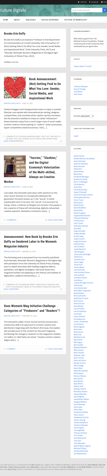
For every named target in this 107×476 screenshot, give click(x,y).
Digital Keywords (50, 20)
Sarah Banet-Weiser (81, 399)
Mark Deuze (78, 332)
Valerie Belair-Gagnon (82, 446)
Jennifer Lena (79, 259)
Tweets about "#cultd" (83, 66)
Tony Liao (77, 440)
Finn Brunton (79, 220)
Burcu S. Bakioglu (81, 182)
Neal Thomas (79, 352)
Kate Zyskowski (80, 295)
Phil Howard (78, 373)
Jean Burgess (79, 252)
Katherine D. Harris (81, 298)
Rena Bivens (78, 381)
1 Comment (10, 349)
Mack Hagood (79, 327)
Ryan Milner (78, 383)
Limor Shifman (79, 316)
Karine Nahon (79, 293)
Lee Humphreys (80, 311)
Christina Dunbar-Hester (83, 195)
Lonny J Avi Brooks (81, 321)
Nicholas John (79, 355)
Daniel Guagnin (80, 213)
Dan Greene (78, 202)
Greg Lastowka (79, 231)
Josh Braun (78, 91)
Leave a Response (11, 141)
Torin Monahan (79, 443)
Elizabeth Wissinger (81, 177)
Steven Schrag (79, 420)
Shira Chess (78, 409)
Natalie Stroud (80, 363)
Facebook (93, 2)
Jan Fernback (79, 246)
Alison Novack (79, 166)
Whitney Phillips (80, 448)
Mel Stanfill (78, 345)
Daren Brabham (80, 208)
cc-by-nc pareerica (67, 467)
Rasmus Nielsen (80, 376)
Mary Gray (77, 334)
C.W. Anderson (79, 184)
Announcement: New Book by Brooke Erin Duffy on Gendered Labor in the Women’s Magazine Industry (31, 241)
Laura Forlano (79, 308)
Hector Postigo (80, 89)
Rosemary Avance (80, 391)
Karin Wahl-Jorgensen (82, 290)
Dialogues (31, 20)
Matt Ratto (78, 340)
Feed (104, 2)
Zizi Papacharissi (80, 453)
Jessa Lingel (78, 262)
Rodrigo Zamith (80, 389)
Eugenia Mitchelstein (82, 215)
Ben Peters (78, 174)
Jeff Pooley (78, 285)
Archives (77, 116)
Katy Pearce (78, 301)
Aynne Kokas (79, 171)
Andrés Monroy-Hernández (84, 158)
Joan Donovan (79, 270)
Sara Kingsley (79, 396)
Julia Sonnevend (80, 288)
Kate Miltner (79, 306)
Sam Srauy (78, 94)
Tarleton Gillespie (81, 86)
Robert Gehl (78, 386)
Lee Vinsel (78, 314)
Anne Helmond (79, 161)
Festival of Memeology (75, 20)
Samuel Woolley (80, 394)
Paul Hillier (78, 368)
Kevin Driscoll (79, 303)
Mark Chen (78, 329)
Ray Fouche (78, 378)
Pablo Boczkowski (81, 371)
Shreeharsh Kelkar (81, 412)
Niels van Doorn (80, 360)
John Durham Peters (82, 272)
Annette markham (81, 164)
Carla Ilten (78, 187)
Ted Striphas (79, 428)
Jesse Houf (78, 265)
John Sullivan (79, 275)
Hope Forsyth (79, 239)
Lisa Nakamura (79, 319)
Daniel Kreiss (79, 205)
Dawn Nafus (78, 210)
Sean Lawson (79, 415)
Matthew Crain (79, 337)
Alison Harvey (79, 156)
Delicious (12, 469)
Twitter (82, 2)
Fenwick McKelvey (81, 218)
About (17, 20)
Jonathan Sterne (80, 277)
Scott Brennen (79, 404)
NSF (32, 465)
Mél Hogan (78, 342)
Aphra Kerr (78, 169)
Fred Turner (78, 223)
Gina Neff (77, 228)
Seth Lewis (78, 407)
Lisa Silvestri (79, 324)
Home (5, 20)
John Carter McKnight (82, 254)
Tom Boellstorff (80, 438)
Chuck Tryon (78, 200)
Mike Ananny (79, 350)
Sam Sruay (34, 467)
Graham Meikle (79, 233)
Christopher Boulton (82, 197)
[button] (104, 10)
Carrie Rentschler (80, 189)
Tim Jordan (78, 435)
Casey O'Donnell (80, 192)
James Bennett (80, 249)
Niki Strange (79, 365)
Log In (76, 136)
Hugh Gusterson (80, 241)
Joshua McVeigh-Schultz (83, 283)
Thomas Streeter (80, 433)
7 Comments (11, 220)
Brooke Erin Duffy (12, 103)
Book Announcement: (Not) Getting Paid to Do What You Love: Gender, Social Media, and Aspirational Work (45, 88)
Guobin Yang (78, 236)
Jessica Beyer (79, 267)
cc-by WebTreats (83, 467)
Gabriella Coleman (81, 226)
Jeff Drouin (78, 257)
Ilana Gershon (79, 244)
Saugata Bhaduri (80, 402)
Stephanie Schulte (81, 417)
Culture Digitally (13, 10)
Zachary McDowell (81, 451)
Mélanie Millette (80, 347)
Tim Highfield (79, 430)
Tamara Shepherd (81, 422)
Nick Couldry (79, 358)
